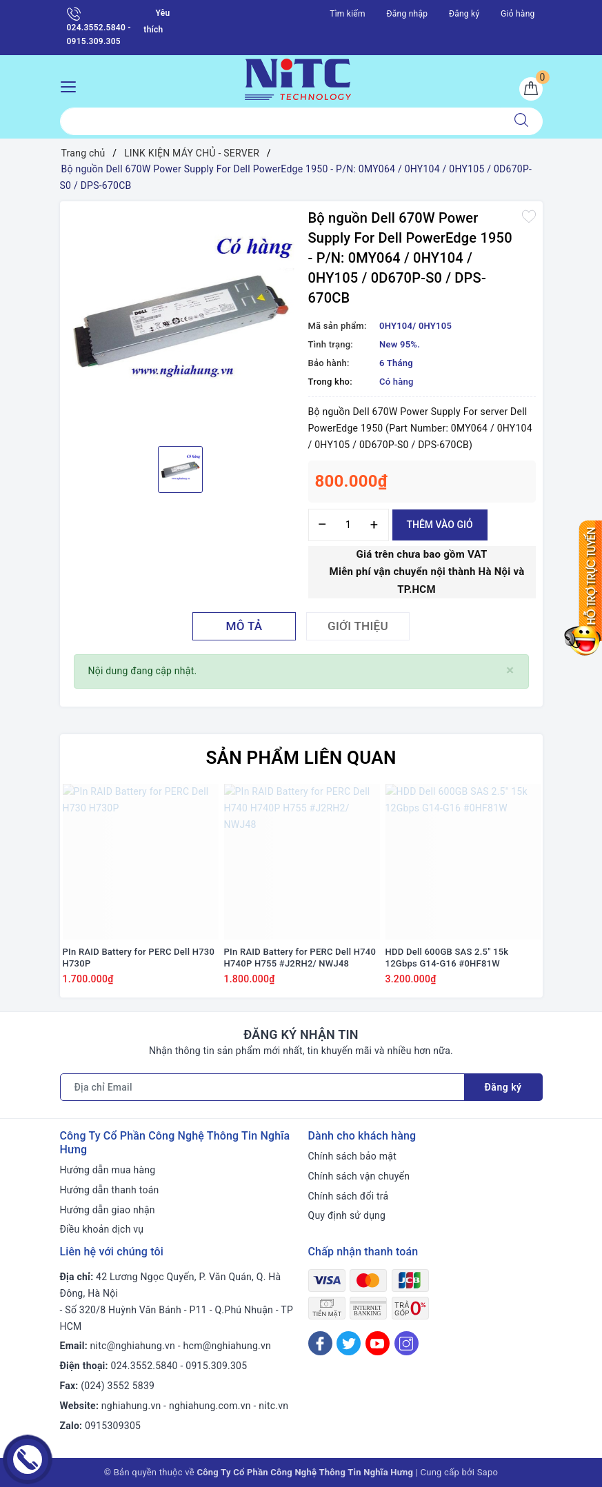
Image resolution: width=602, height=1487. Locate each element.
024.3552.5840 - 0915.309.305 (99, 26)
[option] (180, 322)
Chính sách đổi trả (348, 1196)
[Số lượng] (349, 524)
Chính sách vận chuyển (359, 1176)
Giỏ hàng (517, 14)
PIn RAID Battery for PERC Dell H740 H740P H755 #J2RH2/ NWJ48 (300, 958)
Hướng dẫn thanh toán (109, 1189)
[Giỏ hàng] (531, 89)
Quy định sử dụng (347, 1215)
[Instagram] (406, 1343)
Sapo (488, 1472)
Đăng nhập (407, 14)
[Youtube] (377, 1343)
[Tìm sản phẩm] (280, 121)
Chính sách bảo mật (352, 1156)
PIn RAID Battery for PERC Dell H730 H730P (139, 958)
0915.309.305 (216, 1365)
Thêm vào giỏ (440, 524)
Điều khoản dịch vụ (102, 1229)
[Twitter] (349, 1343)
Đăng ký (464, 14)
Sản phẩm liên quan (300, 757)
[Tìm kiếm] (521, 121)
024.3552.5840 (144, 1365)
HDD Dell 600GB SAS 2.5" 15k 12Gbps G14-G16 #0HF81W (447, 958)
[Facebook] (320, 1343)
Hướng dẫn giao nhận (107, 1209)
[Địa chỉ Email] (262, 1087)
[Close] (510, 670)
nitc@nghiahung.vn (132, 1345)
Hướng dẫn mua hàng (108, 1169)
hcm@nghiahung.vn (227, 1345)
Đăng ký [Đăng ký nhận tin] (503, 1087)
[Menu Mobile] (72, 85)
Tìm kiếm (347, 14)
